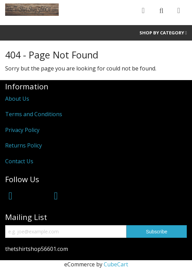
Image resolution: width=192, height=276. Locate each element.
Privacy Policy (22, 130)
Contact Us (19, 161)
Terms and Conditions (33, 114)
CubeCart (116, 264)
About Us (17, 98)
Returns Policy (23, 145)
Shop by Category (163, 33)
